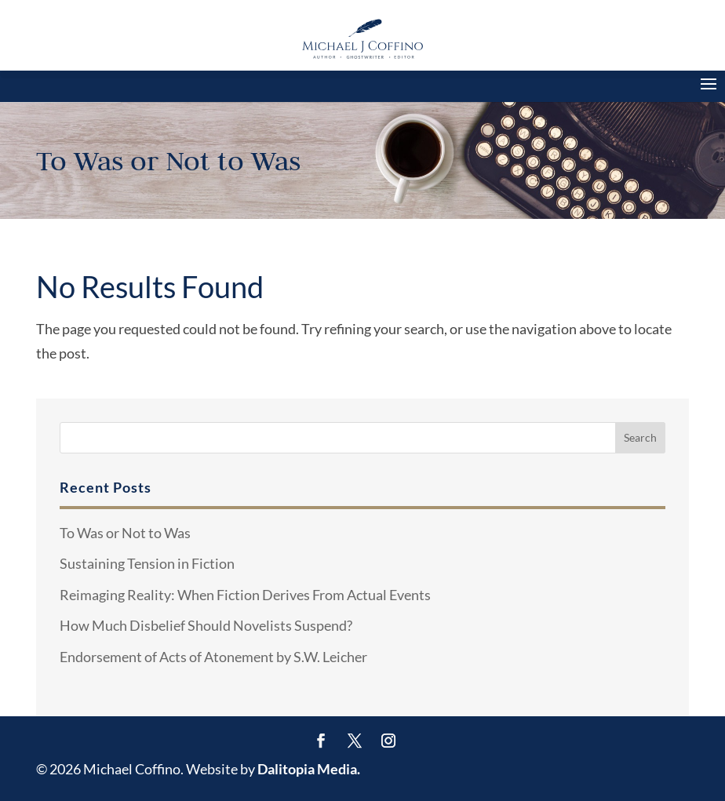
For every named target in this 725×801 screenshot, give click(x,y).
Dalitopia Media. (308, 768)
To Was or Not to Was (125, 532)
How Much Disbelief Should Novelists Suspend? (206, 625)
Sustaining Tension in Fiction (147, 563)
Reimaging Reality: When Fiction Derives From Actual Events (245, 594)
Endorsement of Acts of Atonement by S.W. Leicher (213, 656)
